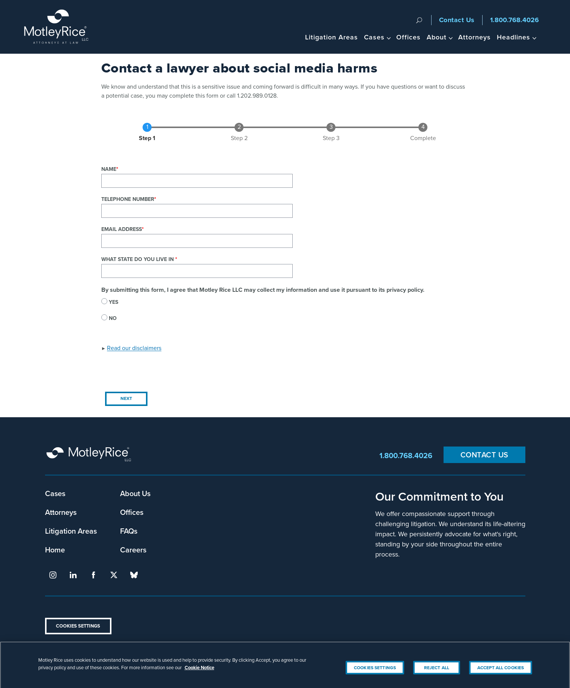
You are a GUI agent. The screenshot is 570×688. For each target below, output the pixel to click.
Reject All (436, 671)
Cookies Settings (78, 625)
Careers (133, 549)
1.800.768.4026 (514, 20)
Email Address (121, 229)
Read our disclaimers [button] (134, 348)
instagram (53, 575)
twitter (114, 575)
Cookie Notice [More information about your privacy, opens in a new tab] (199, 671)
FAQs (128, 530)
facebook (93, 575)
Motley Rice (90, 455)
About (437, 37)
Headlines (513, 37)
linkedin (73, 575)
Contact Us (457, 20)
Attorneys (474, 37)
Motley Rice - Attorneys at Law (60, 27)
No (113, 318)
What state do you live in (138, 259)
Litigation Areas (331, 37)
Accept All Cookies (500, 671)
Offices (408, 37)
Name (108, 169)
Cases (374, 37)
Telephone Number (127, 199)
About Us (135, 493)
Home (55, 549)
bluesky (134, 575)
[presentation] (158, 373)
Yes (113, 302)
